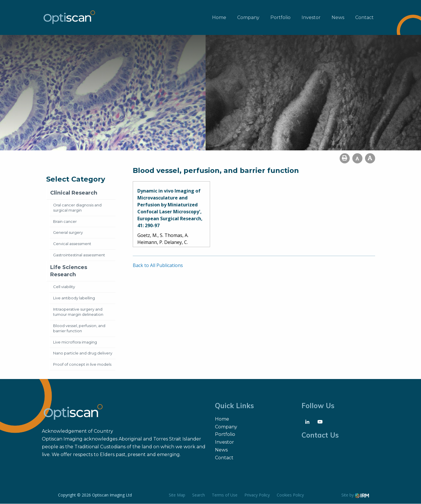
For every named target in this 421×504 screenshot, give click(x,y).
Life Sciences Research (68, 271)
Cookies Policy (290, 495)
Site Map (177, 495)
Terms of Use (224, 495)
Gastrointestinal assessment (79, 255)
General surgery (68, 232)
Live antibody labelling (74, 298)
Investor (311, 17)
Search (198, 495)
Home (219, 17)
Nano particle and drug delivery (82, 353)
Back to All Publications (158, 265)
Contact (364, 17)
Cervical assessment (72, 244)
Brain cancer (65, 221)
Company (248, 17)
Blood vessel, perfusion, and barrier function (79, 328)
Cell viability (64, 287)
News (338, 17)
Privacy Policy (257, 495)
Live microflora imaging (75, 342)
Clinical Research (73, 193)
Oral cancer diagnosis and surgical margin (77, 207)
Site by (355, 495)
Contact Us (320, 435)
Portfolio (280, 17)
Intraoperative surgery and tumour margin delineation (78, 312)
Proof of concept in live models (82, 364)
